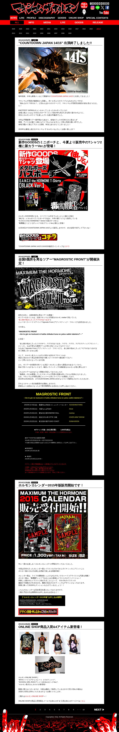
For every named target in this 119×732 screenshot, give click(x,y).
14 (83, 710)
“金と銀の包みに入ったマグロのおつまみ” (34, 320)
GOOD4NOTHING (76, 405)
